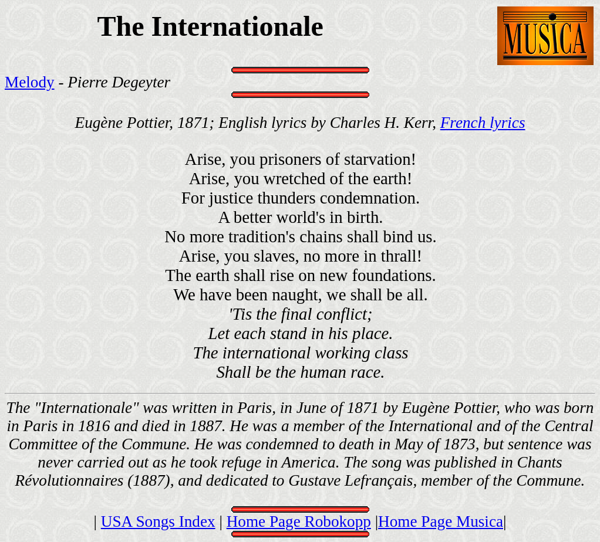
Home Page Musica (440, 521)
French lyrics (482, 122)
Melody (30, 82)
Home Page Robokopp (299, 521)
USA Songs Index (158, 521)
